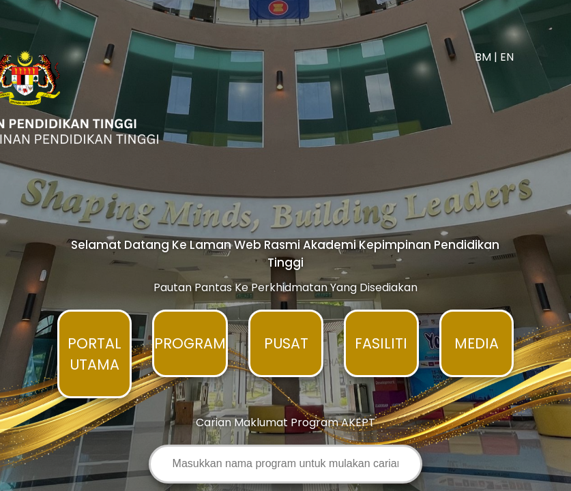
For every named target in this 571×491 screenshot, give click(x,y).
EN (507, 57)
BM (483, 57)
